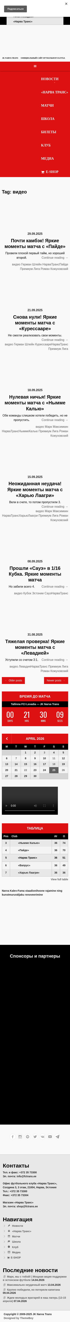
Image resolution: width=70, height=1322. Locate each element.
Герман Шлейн (31, 264)
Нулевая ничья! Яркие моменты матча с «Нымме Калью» (35, 402)
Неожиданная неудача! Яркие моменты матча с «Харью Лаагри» (35, 489)
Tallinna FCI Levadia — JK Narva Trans (35, 704)
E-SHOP (49, 172)
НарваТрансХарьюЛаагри (20, 515)
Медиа (47, 158)
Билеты (48, 132)
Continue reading (55, 258)
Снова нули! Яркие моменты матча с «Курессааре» (35, 322)
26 (63, 770)
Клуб (46, 145)
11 (53, 758)
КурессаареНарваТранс (51, 344)
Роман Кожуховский (54, 268)
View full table (59, 879)
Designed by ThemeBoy (18, 1318)
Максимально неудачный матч (27, 1284)
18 (53, 764)
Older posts (13, 680)
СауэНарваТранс (56, 593)
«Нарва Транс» (54, 92)
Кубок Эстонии (33, 593)
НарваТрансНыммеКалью (20, 431)
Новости (49, 79)
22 (25, 770)
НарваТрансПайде (55, 264)
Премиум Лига (30, 268)
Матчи (47, 105)
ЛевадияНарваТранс (33, 666)
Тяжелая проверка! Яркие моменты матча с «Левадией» (35, 647)
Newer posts (56, 680)
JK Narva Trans (10, 58)
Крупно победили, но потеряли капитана (33, 1289)
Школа (48, 119)
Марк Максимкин (56, 426)
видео (16, 264)
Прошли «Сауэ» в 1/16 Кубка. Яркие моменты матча (35, 574)
